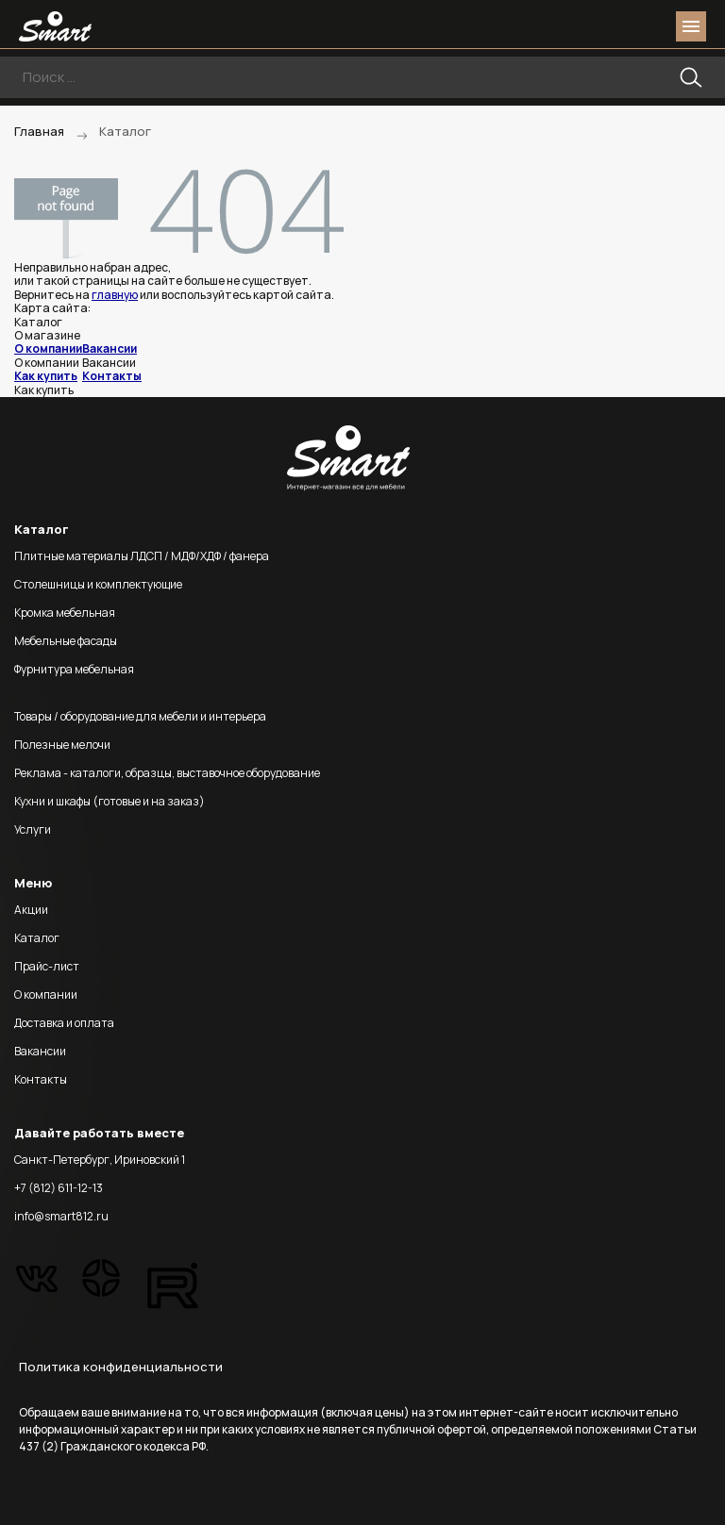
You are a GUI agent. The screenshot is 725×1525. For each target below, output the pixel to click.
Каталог (36, 938)
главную (115, 295)
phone (585, 26)
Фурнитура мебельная (74, 669)
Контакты (112, 376)
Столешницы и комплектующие (98, 584)
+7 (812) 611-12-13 (58, 1188)
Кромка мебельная (64, 613)
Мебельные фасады (65, 641)
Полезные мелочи (62, 745)
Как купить (45, 376)
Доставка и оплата (64, 1023)
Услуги (32, 829)
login (619, 26)
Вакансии (109, 348)
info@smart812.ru (61, 1216)
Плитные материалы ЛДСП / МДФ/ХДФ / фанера (141, 556)
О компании (48, 348)
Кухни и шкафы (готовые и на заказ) (109, 801)
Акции (31, 910)
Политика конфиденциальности (121, 1366)
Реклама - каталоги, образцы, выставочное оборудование (167, 773)
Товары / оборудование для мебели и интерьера (140, 716)
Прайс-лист (46, 966)
